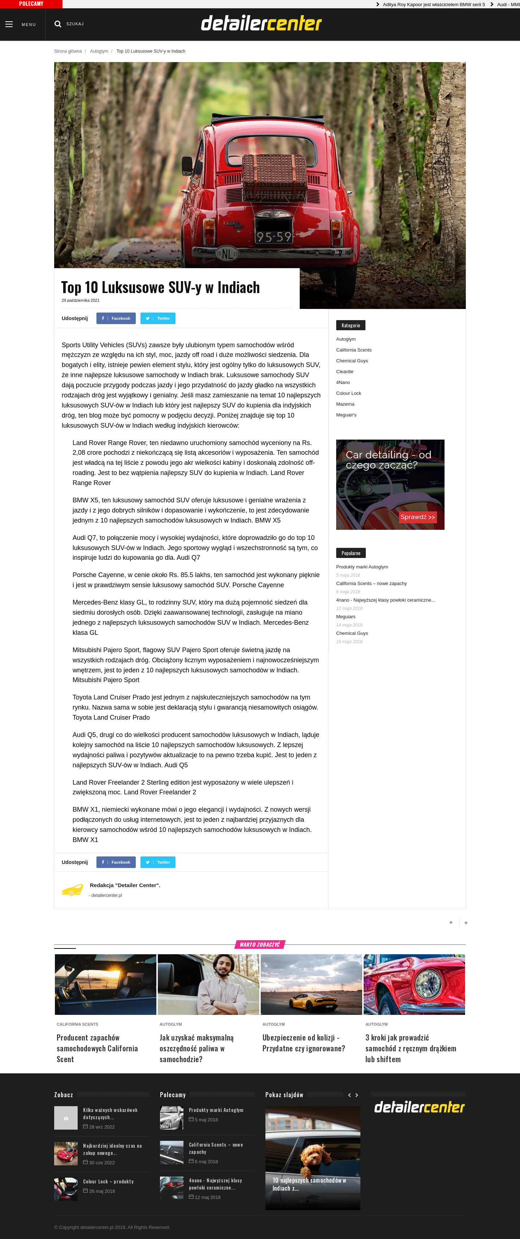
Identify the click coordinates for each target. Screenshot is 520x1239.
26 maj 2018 (99, 1191)
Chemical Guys (352, 360)
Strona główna (68, 51)
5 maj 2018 (203, 1119)
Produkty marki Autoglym (362, 567)
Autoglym (99, 51)
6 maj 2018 (203, 1161)
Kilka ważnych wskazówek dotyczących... (110, 1113)
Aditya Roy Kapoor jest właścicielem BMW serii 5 (441, 4)
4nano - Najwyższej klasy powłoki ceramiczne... (385, 600)
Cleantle (345, 371)
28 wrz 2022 (99, 1127)
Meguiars (345, 616)
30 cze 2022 (99, 1162)
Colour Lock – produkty (108, 1181)
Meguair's (346, 415)
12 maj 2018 (205, 1197)
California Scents (354, 350)
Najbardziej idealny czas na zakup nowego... (112, 1149)
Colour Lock (348, 393)
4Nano (343, 382)
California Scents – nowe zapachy (371, 583)
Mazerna (345, 404)
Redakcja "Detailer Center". (125, 885)
